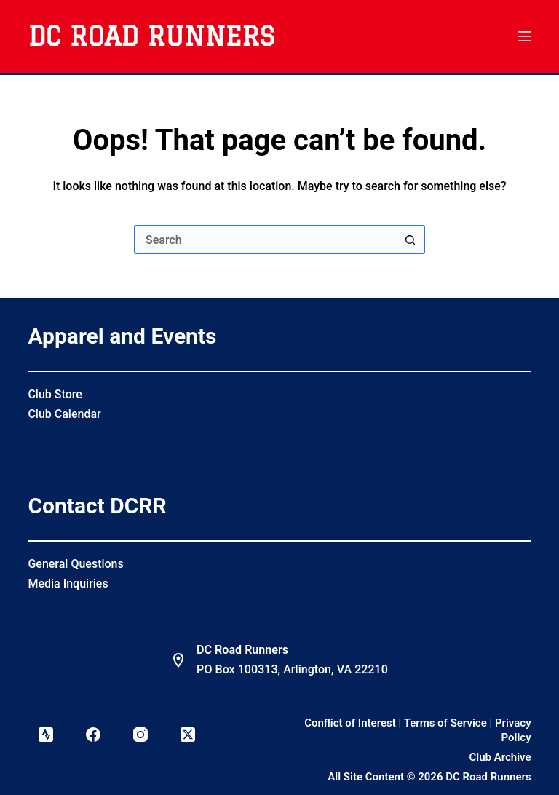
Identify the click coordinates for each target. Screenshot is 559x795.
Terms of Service (445, 722)
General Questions (75, 564)
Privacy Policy (513, 730)
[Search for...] (265, 239)
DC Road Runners (151, 36)
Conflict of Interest (350, 722)
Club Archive (500, 757)
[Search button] (410, 239)
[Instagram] (140, 734)
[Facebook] (93, 734)
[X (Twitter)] (188, 734)
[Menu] (524, 36)
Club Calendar (64, 414)
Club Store (55, 394)
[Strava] (46, 734)
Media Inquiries (68, 583)
